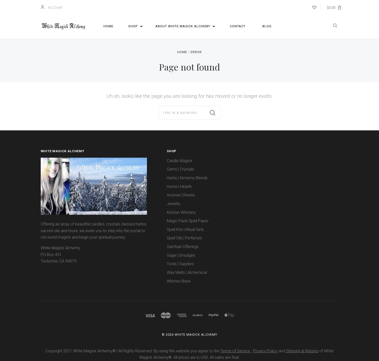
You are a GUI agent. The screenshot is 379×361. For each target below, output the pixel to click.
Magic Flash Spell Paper (187, 220)
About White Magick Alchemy (185, 26)
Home (108, 26)
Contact (237, 26)
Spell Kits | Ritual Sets (185, 229)
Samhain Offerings (183, 246)
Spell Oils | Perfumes (184, 238)
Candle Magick (179, 160)
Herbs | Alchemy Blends (187, 178)
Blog (267, 26)
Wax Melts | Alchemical (187, 272)
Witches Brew (179, 281)
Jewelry (173, 203)
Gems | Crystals (180, 169)
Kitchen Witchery (181, 212)
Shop (135, 26)
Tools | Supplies (180, 263)
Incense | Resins (181, 195)
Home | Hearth (179, 186)
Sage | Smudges (181, 255)
